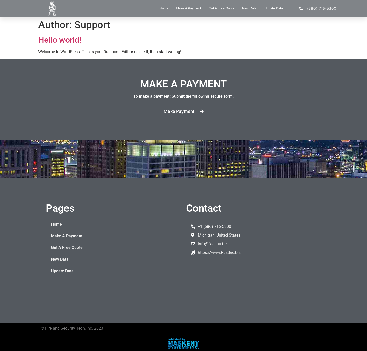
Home (164, 8)
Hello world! (59, 40)
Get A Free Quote (221, 8)
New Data (249, 8)
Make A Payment (188, 8)
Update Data (273, 8)
